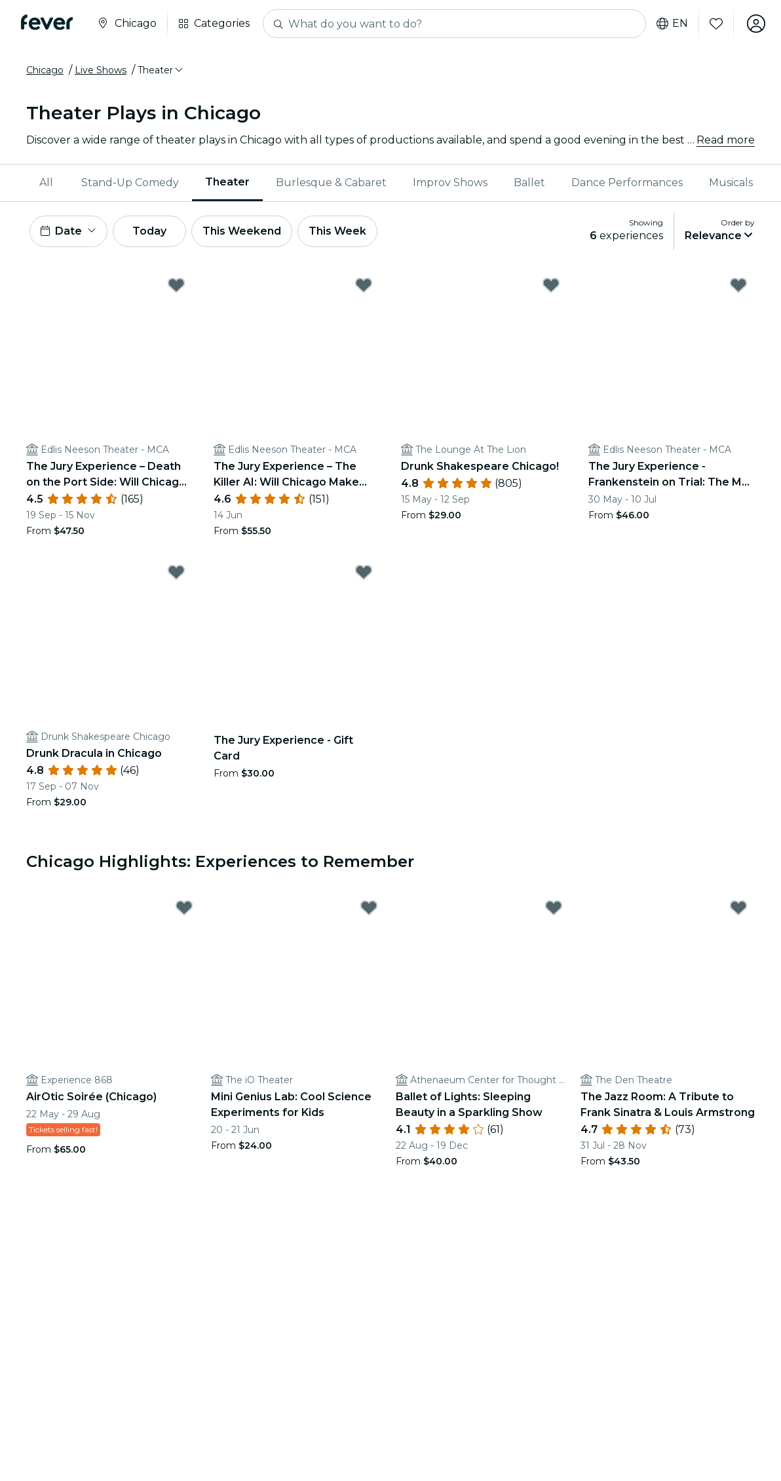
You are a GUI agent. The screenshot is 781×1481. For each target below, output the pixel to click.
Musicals (731, 182)
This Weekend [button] (241, 231)
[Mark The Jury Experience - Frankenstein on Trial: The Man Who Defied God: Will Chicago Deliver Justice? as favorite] (738, 285)
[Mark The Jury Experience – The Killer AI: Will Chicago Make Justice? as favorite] (363, 285)
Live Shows (100, 70)
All (46, 182)
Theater (227, 182)
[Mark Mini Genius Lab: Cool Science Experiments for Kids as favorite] (368, 907)
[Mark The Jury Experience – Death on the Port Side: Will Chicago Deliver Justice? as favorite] (176, 285)
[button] (161, 70)
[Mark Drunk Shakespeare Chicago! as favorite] (551, 285)
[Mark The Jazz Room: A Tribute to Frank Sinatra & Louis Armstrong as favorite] (738, 907)
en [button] (672, 23)
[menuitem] (47, 182)
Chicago (45, 70)
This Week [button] (337, 231)
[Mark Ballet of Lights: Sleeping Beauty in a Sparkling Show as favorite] (553, 907)
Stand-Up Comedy (130, 182)
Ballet (529, 182)
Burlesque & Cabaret (331, 182)
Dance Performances (627, 182)
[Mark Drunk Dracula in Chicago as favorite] (176, 572)
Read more (725, 140)
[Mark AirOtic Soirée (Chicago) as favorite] (184, 907)
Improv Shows (450, 182)
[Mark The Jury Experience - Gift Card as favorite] (363, 572)
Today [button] (149, 231)
